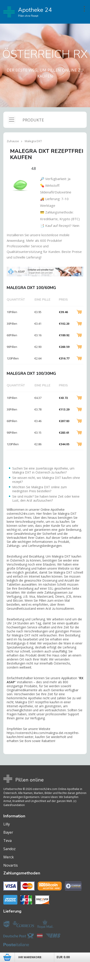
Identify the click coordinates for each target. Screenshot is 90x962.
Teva (7, 840)
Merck (8, 857)
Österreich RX (45, 54)
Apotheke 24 (27, 12)
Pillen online (29, 780)
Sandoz (9, 848)
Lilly (6, 824)
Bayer (8, 832)
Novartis (10, 865)
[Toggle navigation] (11, 119)
